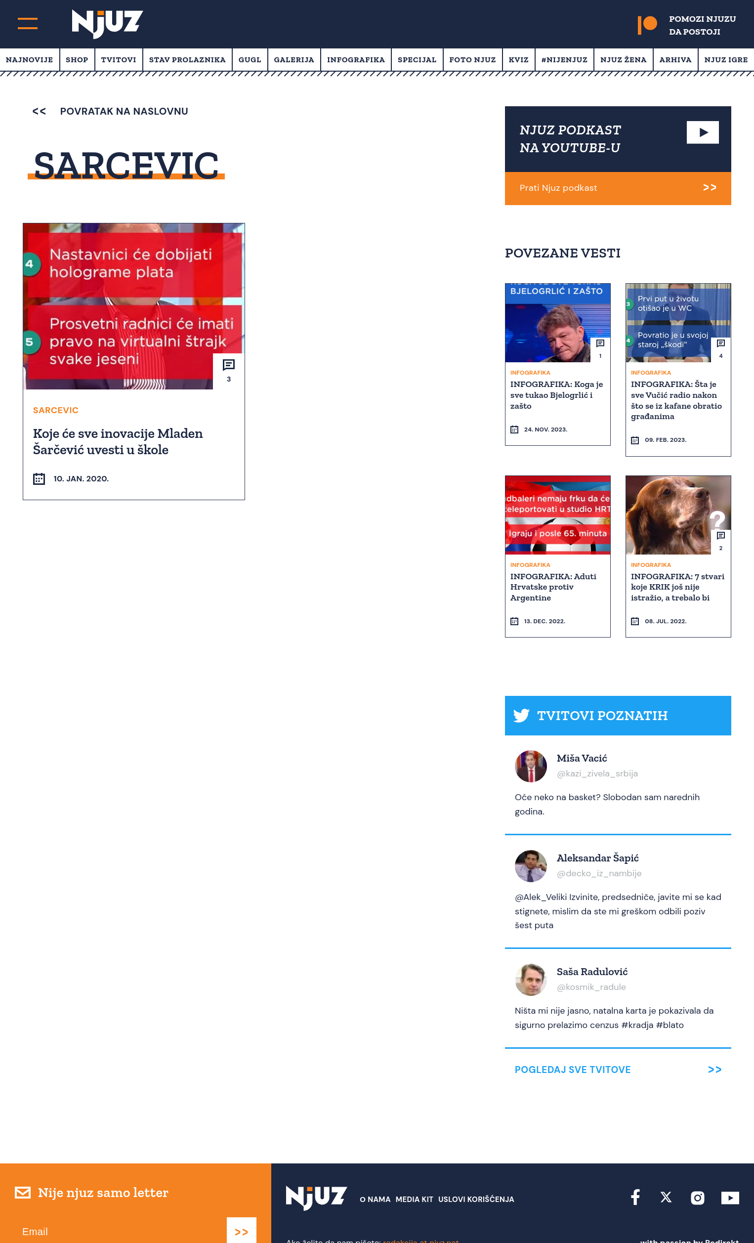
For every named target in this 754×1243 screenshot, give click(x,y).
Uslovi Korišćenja (476, 1174)
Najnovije (29, 59)
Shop (77, 59)
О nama (375, 1174)
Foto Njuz (473, 59)
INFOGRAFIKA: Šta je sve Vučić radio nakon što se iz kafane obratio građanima (677, 399)
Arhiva (676, 59)
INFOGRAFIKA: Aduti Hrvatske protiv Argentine (554, 568)
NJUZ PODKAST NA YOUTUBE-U (571, 139)
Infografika (356, 59)
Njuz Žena (623, 59)
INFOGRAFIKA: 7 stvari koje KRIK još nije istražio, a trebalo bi (675, 573)
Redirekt (722, 1217)
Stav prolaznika (187, 59)
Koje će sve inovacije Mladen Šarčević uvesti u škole (119, 441)
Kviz (519, 59)
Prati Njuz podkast (558, 187)
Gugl (250, 59)
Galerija (294, 59)
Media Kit (414, 1174)
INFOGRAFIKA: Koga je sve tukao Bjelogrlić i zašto (557, 394)
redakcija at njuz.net (421, 1217)
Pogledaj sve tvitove (573, 1044)
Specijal (417, 59)
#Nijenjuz (565, 59)
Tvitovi (119, 59)
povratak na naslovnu (110, 111)
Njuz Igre (726, 59)
